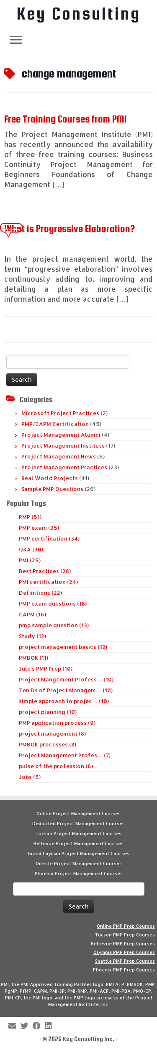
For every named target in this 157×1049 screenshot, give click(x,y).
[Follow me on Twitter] (27, 1026)
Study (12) (32, 636)
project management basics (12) (63, 646)
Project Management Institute (63, 445)
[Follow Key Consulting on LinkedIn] (50, 1026)
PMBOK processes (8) (47, 744)
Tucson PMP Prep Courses (125, 935)
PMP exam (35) (39, 527)
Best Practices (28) (45, 571)
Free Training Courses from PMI (65, 119)
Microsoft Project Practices (60, 413)
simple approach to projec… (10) (64, 701)
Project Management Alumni (60, 434)
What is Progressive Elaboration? (69, 228)
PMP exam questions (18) (53, 603)
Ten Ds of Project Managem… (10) (66, 690)
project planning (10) (48, 712)
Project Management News (58, 456)
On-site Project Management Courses (79, 863)
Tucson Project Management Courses (78, 833)
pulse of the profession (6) (56, 766)
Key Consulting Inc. (88, 1038)
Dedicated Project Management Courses (78, 823)
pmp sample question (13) (54, 625)
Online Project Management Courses (78, 813)
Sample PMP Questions (52, 489)
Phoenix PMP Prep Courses (124, 970)
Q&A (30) (31, 549)
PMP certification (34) (49, 538)
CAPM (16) (32, 614)
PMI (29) (30, 560)
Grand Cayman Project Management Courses (78, 853)
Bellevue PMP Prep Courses (123, 943)
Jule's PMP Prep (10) (45, 668)
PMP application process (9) (57, 722)
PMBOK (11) (33, 657)
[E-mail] (14, 1026)
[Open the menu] (16, 40)
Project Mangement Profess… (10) (66, 679)
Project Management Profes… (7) (65, 755)
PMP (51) (30, 516)
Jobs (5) (30, 777)
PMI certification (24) (48, 581)
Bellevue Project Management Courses (78, 843)
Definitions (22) (40, 592)
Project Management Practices (64, 467)
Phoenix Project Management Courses (79, 873)
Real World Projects (49, 478)
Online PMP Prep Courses (126, 926)
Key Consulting (79, 14)
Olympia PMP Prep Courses (124, 952)
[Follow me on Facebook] (39, 1026)
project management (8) (52, 733)
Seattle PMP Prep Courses (125, 961)
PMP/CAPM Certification (55, 424)
